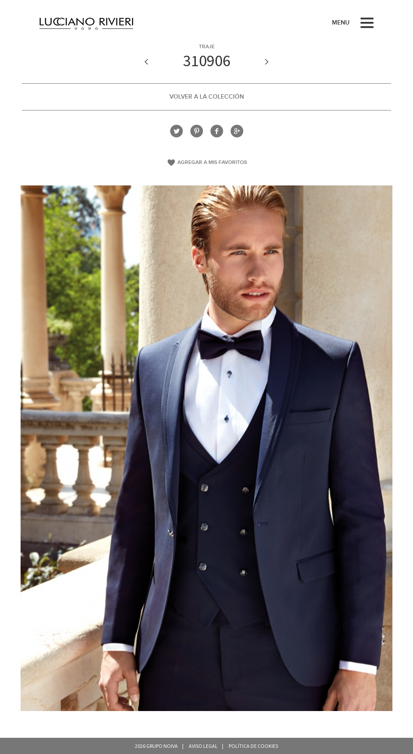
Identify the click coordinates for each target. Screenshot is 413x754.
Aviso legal (203, 746)
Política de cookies (253, 746)
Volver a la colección (206, 96)
